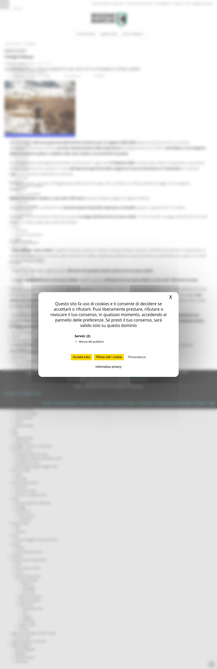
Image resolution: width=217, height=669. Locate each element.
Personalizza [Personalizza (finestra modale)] (137, 357)
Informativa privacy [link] (108, 366)
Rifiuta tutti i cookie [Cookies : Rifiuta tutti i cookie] (109, 357)
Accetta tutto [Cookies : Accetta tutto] (81, 357)
